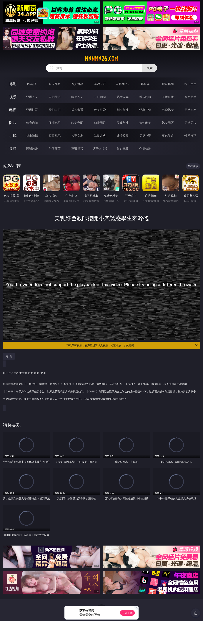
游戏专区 (100, 84)
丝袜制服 (145, 97)
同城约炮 (32, 148)
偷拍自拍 (55, 110)
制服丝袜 (123, 110)
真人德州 (55, 84)
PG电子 (32, 84)
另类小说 (145, 136)
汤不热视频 (99, 148)
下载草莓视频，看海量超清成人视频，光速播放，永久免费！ (132, 345)
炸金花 (145, 84)
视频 (12, 96)
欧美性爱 (100, 110)
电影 (12, 109)
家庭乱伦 (55, 136)
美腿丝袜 (123, 123)
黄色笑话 (168, 136)
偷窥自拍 (32, 123)
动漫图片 (100, 123)
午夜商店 (55, 148)
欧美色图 (77, 123)
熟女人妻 (123, 97)
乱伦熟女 (168, 110)
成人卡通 (77, 110)
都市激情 (32, 136)
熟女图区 (168, 123)
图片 (12, 122)
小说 (12, 135)
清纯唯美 (145, 123)
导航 (12, 148)
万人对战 (77, 84)
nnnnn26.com (101, 58)
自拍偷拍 (55, 97)
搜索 (150, 68)
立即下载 (127, 613)
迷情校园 (123, 136)
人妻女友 (77, 136)
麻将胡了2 (122, 84)
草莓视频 (77, 148)
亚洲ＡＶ (32, 97)
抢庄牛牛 (190, 84)
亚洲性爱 (32, 110)
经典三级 (145, 110)
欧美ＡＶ (77, 97)
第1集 (9, 356)
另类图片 (190, 123)
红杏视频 (123, 148)
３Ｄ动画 (100, 97)
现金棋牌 (168, 84)
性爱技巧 (190, 136)
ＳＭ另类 (190, 97)
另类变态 (190, 110)
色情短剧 (145, 148)
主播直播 (168, 97)
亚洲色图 (55, 123)
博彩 (12, 83)
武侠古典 (100, 136)
